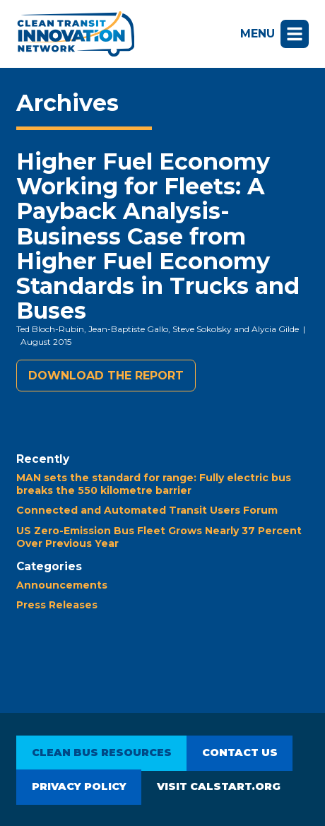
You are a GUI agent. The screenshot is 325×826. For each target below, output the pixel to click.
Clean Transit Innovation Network (75, 34)
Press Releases (57, 604)
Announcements (61, 585)
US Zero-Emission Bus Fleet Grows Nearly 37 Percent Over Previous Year (159, 537)
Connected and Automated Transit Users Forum (147, 510)
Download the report (106, 375)
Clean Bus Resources (102, 752)
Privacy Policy (79, 786)
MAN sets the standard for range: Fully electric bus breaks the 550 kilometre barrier (153, 484)
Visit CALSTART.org (218, 786)
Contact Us (240, 752)
